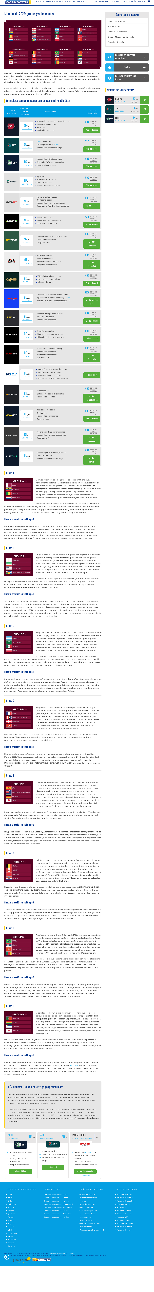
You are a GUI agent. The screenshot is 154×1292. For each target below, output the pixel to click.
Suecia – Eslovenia (116, 21)
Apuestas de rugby (124, 1230)
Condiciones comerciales (57, 1253)
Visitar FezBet (92, 321)
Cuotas (93, 1)
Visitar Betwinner (92, 243)
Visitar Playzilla (92, 460)
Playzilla (11, 1220)
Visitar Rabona (92, 130)
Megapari (11, 1223)
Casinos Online (86, 1220)
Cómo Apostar (86, 1217)
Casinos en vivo (86, 1227)
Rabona (11, 1211)
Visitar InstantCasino (92, 398)
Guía (133, 1)
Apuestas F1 (122, 1207)
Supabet (11, 1207)
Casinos (125, 1)
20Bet (10, 1201)
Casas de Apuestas (45, 1)
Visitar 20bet (91, 166)
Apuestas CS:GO (123, 1220)
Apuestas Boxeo (123, 1204)
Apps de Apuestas (87, 1204)
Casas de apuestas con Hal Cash (57, 1217)
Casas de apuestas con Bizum (56, 1211)
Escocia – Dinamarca (117, 32)
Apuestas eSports (124, 1211)
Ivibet (10, 1230)
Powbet (11, 1217)
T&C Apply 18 (85, 1176)
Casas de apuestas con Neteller (56, 1201)
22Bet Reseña (46, 1138)
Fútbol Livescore (86, 1207)
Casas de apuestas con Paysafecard (58, 1204)
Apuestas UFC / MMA (125, 1223)
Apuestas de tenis (124, 1214)
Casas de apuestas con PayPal (56, 1194)
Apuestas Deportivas (76, 1)
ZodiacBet (12, 1204)
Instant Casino (13, 1233)
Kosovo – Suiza (114, 27)
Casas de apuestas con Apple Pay (57, 1214)
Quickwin (11, 1214)
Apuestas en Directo (88, 1214)
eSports (57, 145)
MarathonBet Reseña (82, 1138)
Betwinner (12, 1246)
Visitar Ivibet (91, 185)
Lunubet (11, 1227)
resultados (74, 1065)
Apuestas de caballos (125, 1201)
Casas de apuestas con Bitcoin (56, 1198)
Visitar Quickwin (92, 357)
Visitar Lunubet (92, 338)
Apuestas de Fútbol (124, 1194)
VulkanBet (12, 1240)
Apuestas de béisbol (125, 1227)
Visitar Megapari (92, 439)
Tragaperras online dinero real (92, 1230)
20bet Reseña (14, 1138)
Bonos (59, 1)
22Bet (42, 1135)
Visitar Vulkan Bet (92, 302)
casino (67, 298)
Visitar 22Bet (91, 149)
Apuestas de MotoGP (125, 1198)
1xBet (10, 1194)
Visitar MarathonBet (85, 1171)
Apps (116, 1)
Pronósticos (106, 1)
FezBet (10, 1236)
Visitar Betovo (92, 225)
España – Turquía (116, 42)
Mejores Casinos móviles (90, 1223)
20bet (10, 1135)
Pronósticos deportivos (89, 1198)
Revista (142, 1)
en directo (88, 1152)
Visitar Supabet (91, 206)
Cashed (11, 1243)
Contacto (71, 1253)
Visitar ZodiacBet (92, 264)
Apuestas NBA (122, 1217)
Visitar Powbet (92, 419)
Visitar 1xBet (92, 375)
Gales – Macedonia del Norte (121, 37)
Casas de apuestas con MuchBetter (58, 1207)
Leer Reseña (27, 129)
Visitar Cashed (92, 283)
